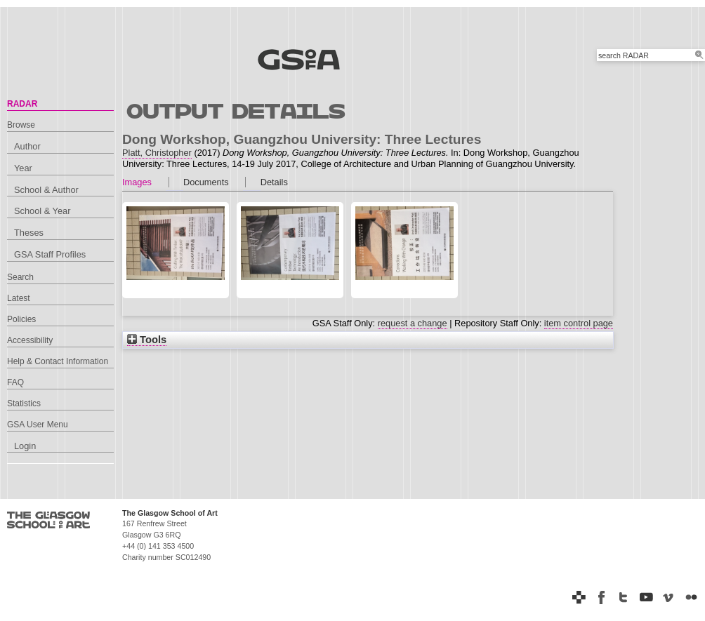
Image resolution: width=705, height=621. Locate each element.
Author (27, 146)
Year (23, 168)
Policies (21, 319)
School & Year (42, 211)
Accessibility (30, 340)
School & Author (46, 190)
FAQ (15, 382)
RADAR (22, 104)
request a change (412, 323)
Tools (146, 339)
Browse (21, 125)
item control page (578, 323)
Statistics (24, 403)
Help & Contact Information (57, 361)
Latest (18, 298)
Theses (29, 232)
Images (137, 182)
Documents (206, 182)
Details (274, 182)
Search (20, 277)
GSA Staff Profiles (50, 254)
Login (25, 446)
